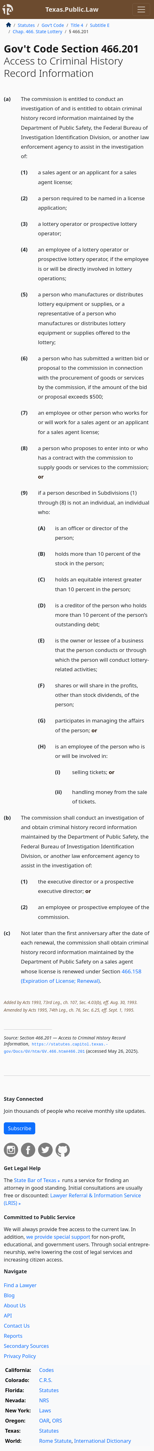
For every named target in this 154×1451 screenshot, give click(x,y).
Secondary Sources (26, 1345)
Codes (46, 1370)
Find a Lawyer (20, 1285)
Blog (9, 1295)
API (8, 1315)
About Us (15, 1305)
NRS (44, 1400)
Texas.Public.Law (71, 9)
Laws (45, 1410)
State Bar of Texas (35, 1180)
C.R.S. (45, 1380)
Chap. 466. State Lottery (37, 31)
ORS (57, 1420)
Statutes (26, 25)
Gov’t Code (53, 25)
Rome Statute (55, 1440)
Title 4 (77, 25)
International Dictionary (102, 1440)
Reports (13, 1335)
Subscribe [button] (19, 1128)
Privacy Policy (20, 1356)
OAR (44, 1420)
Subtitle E (99, 25)
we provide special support (58, 1236)
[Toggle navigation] (141, 9)
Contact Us (17, 1325)
